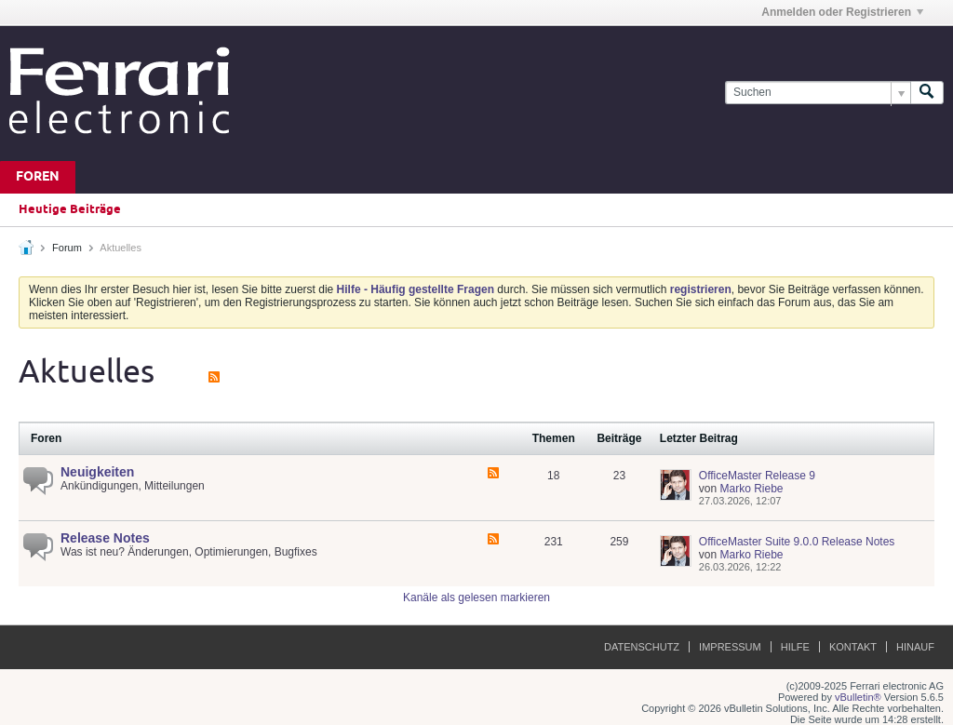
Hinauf (915, 646)
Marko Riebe (751, 488)
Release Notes (105, 537)
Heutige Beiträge (70, 209)
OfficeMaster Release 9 (757, 475)
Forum (67, 247)
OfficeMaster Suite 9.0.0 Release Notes (797, 541)
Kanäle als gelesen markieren (476, 597)
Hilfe (795, 646)
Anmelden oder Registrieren (842, 12)
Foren (38, 177)
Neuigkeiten (97, 471)
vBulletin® (858, 697)
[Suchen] (817, 92)
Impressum (730, 646)
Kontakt (853, 646)
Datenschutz (641, 646)
